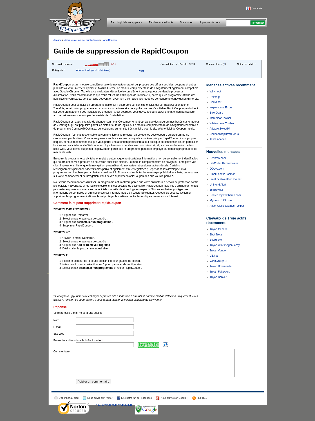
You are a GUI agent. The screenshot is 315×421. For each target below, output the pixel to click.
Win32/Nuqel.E (219, 261)
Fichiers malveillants (161, 22)
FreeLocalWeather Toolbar (225, 179)
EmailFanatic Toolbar (222, 174)
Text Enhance (218, 139)
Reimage (215, 97)
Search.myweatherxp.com (225, 195)
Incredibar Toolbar (220, 118)
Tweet (140, 70)
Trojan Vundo (218, 250)
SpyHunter (186, 22)
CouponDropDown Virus (224, 134)
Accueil (57, 40)
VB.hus (214, 255)
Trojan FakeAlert (220, 271)
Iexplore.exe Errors (221, 107)
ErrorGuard (216, 112)
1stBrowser (216, 189)
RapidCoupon (109, 40)
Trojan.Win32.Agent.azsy (225, 245)
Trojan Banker (218, 277)
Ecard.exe (216, 239)
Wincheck (215, 91)
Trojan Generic (219, 229)
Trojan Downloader (221, 266)
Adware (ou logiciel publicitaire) (81, 40)
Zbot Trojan (216, 234)
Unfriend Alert (218, 184)
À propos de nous (210, 22)
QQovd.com (217, 168)
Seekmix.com (218, 158)
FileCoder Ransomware (224, 163)
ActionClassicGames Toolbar (227, 205)
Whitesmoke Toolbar (222, 123)
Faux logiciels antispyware (126, 22)
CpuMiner (215, 102)
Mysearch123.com (221, 200)
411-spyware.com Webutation (114, 410)
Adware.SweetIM (220, 128)
